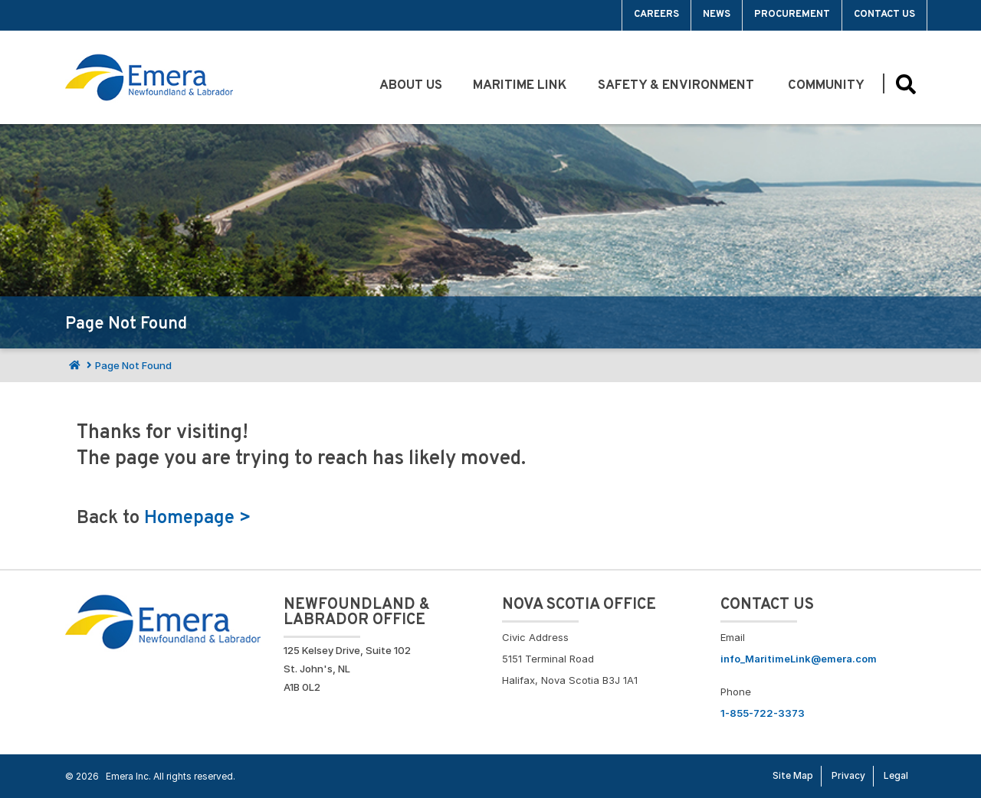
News (716, 14)
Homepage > (197, 518)
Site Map (793, 775)
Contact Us (884, 14)
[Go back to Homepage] (163, 620)
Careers (656, 14)
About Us (410, 85)
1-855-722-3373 (762, 713)
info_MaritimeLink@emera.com (798, 658)
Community (828, 85)
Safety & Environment (677, 85)
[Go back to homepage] (149, 77)
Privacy (848, 775)
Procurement (792, 14)
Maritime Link (520, 85)
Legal (896, 775)
